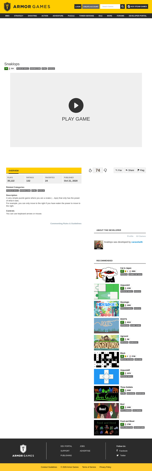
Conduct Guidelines (49, 467)
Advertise (85, 451)
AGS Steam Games (137, 6)
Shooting (32, 16)
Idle (100, 16)
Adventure (58, 16)
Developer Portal (138, 16)
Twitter (121, 455)
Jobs (82, 446)
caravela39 (136, 242)
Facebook (122, 451)
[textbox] (110, 6)
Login (78, 7)
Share (130, 170)
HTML (44, 68)
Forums (120, 16)
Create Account (90, 7)
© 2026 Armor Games (70, 467)
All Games (141, 236)
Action (45, 16)
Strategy (18, 16)
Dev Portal (66, 446)
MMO (7, 16)
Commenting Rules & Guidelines (65, 223)
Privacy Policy (105, 467)
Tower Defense (86, 16)
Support (65, 451)
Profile (130, 236)
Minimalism (35, 68)
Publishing (66, 455)
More (109, 16)
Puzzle (71, 16)
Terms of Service (89, 467)
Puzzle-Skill (23, 68)
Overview (14, 171)
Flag (141, 170)
